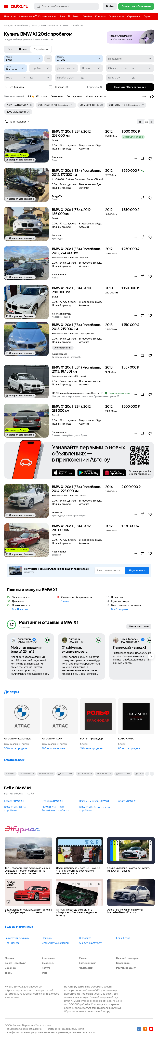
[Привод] (91, 68)
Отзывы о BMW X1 (52, 801)
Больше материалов (19, 926)
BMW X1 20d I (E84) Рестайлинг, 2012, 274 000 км (76, 251)
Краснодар (122, 963)
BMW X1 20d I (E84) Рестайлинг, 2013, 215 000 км (76, 327)
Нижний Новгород (127, 958)
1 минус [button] (65, 601)
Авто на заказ (28, 16)
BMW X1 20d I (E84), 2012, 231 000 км (71, 408)
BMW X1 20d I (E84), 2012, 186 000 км (71, 212)
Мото (76, 16)
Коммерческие (47, 16)
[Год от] (16, 77)
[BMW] (23, 58)
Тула (44, 972)
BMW (34, 25)
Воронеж (10, 967)
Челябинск (86, 967)
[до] (142, 68)
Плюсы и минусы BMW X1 (94, 801)
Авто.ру (19, 6)
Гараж (147, 16)
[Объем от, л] (118, 68)
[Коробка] (40, 68)
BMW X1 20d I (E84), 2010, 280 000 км (72, 290)
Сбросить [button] (95, 87)
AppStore (63, 472)
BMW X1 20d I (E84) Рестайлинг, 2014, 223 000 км (76, 489)
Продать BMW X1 (126, 801)
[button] (130, 35)
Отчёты (87, 16)
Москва (9, 958)
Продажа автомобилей (16, 25)
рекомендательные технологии (77, 1032)
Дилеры (11, 692)
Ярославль (48, 958)
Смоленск (48, 963)
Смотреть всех (14, 760)
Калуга (46, 967)
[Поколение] (130, 58)
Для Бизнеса (12, 942)
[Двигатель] (66, 68)
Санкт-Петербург (15, 963)
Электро (65, 16)
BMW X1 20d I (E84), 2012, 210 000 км (71, 528)
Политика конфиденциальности (65, 1028)
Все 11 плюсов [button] (20, 609)
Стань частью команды (55, 942)
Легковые (10, 16)
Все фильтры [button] (14, 87)
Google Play (88, 472)
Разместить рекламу (17, 938)
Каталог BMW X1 (14, 801)
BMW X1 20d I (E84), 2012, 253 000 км (71, 133)
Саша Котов (123, 938)
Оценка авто (116, 16)
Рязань (83, 958)
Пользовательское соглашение (23, 1028)
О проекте (85, 938)
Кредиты (100, 16)
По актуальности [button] (16, 122)
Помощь (47, 938)
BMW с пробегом (49, 25)
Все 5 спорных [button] (119, 609)
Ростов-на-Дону (126, 967)
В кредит (10, 774)
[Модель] (79, 58)
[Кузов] (15, 68)
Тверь (8, 972)
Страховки (133, 16)
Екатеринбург (87, 963)
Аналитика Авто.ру (90, 942)
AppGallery (114, 472)
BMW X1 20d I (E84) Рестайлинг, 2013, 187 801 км (76, 369)
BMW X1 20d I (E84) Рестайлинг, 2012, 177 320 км (76, 173)
